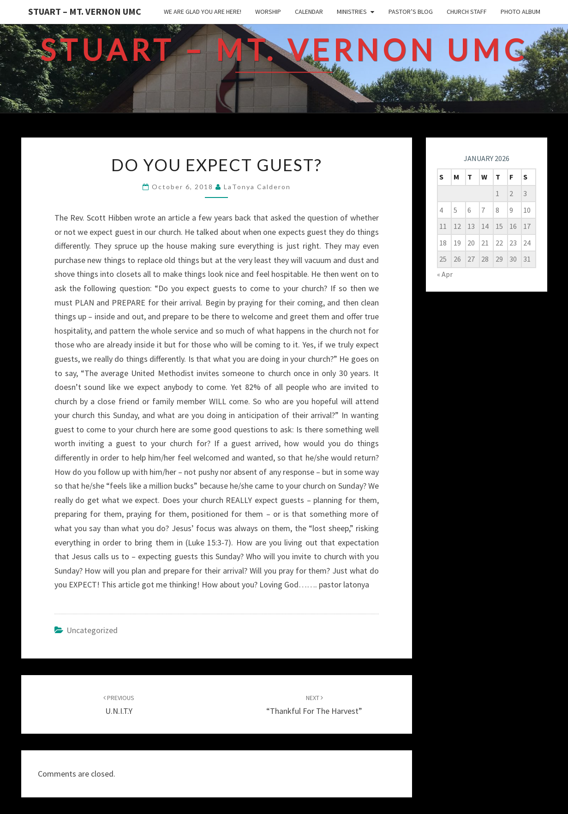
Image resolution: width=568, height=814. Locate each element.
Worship (268, 11)
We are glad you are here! (202, 11)
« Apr (445, 274)
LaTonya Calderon (257, 187)
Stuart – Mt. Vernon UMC (84, 11)
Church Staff (467, 11)
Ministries (352, 11)
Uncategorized (92, 630)
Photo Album (520, 11)
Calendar (309, 11)
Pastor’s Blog (411, 11)
